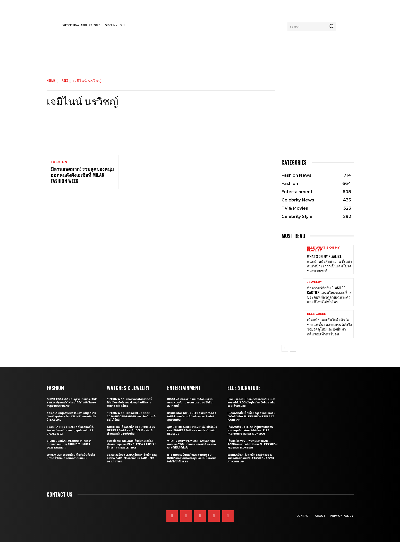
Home (51, 80)
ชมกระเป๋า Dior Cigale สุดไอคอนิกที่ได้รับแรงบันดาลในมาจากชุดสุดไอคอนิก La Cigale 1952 (70, 430)
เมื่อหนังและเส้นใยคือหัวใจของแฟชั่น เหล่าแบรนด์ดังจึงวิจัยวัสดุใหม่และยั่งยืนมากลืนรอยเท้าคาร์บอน (329, 326)
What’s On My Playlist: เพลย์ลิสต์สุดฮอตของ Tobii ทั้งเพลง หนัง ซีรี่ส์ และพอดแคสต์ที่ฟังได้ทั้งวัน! (191, 444)
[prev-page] (285, 348)
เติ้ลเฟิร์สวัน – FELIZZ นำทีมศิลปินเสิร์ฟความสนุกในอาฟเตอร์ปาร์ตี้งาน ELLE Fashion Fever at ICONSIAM (250, 430)
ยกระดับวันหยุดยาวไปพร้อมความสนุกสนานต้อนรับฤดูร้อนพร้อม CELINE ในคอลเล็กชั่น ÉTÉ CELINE (71, 416)
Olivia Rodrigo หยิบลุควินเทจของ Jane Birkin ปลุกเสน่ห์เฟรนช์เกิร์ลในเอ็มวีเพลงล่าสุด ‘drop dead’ (72, 402)
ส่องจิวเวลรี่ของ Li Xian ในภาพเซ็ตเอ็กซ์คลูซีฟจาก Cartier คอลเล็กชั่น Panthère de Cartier (132, 458)
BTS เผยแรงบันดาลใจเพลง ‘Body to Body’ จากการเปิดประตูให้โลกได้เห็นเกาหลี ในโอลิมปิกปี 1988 (191, 458)
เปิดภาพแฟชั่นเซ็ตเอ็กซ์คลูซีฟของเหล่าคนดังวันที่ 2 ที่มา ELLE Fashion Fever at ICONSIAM (251, 416)
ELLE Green (316, 313)
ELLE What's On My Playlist (323, 249)
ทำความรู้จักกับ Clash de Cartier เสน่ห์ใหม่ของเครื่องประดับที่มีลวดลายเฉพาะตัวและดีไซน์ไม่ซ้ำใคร (329, 294)
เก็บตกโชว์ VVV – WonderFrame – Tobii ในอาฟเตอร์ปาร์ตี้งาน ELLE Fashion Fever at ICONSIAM (252, 444)
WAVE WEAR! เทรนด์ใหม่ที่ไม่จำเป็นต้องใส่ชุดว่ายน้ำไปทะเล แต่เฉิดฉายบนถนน (71, 456)
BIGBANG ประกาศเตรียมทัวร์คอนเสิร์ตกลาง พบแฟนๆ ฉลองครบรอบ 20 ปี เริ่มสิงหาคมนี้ (189, 402)
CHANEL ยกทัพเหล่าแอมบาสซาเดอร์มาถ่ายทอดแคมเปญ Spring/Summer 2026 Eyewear (69, 444)
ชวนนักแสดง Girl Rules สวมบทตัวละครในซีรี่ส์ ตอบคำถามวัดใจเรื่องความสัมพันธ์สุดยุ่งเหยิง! (191, 416)
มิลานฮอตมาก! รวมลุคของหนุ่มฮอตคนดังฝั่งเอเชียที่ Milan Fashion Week (82, 175)
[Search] (331, 26)
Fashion (59, 162)
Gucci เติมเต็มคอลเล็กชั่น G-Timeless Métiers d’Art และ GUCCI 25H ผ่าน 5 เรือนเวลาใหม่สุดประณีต (131, 430)
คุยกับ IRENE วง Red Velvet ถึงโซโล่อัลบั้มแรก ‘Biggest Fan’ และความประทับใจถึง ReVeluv (192, 430)
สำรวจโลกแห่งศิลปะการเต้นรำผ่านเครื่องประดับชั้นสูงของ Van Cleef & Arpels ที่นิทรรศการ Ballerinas (131, 444)
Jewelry (314, 282)
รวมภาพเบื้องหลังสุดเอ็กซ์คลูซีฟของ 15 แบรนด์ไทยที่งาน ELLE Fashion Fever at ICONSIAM (250, 458)
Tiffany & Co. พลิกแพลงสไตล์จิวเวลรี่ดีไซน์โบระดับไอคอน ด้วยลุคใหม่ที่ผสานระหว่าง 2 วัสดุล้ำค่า (129, 402)
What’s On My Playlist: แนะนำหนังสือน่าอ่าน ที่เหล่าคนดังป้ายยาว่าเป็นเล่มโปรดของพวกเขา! (329, 263)
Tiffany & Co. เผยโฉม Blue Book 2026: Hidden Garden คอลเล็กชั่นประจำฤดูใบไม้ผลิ (131, 416)
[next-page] (293, 348)
